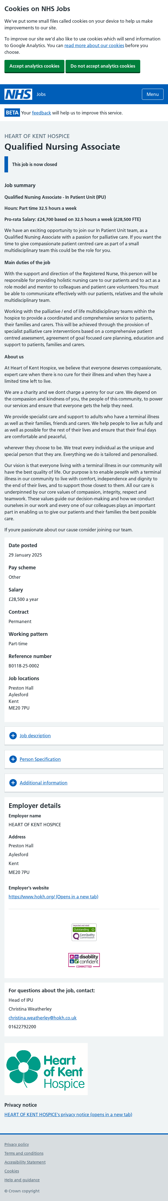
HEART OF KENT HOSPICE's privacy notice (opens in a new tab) (68, 1114)
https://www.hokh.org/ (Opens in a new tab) (53, 896)
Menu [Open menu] (153, 94)
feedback (41, 113)
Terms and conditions (23, 1153)
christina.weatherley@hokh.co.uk (43, 1018)
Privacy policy (16, 1144)
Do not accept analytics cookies (103, 66)
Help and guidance (22, 1179)
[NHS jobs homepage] (25, 94)
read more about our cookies (94, 45)
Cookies (11, 1171)
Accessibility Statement (25, 1162)
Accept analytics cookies (34, 66)
